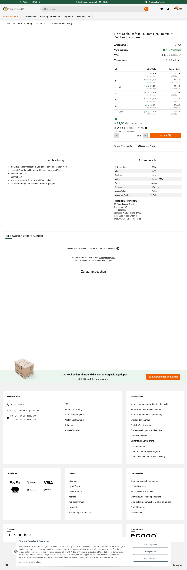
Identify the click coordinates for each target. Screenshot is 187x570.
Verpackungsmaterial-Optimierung (146, 414)
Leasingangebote (138, 446)
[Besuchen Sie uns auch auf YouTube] (20, 535)
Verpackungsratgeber (74, 414)
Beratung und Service (50, 16)
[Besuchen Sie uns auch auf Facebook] (9, 535)
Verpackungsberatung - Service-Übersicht (149, 404)
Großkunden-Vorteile (155, 2)
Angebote (68, 16)
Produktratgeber (138, 507)
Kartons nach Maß (139, 435)
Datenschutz (36, 562)
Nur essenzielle (150, 558)
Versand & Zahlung (73, 409)
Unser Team (74, 486)
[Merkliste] (161, 9)
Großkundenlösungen (140, 420)
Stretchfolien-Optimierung (142, 441)
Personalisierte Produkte (142, 491)
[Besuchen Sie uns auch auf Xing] (30, 535)
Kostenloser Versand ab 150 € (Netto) (148, 456)
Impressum (24, 562)
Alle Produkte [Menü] (10, 16)
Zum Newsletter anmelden (163, 376)
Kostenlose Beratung (74, 420)
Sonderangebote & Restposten (144, 481)
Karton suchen (29, 16)
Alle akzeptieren (150, 545)
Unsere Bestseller (138, 486)
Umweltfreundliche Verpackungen (146, 497)
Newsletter (73, 507)
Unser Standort (75, 491)
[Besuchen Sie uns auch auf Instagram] (14, 535)
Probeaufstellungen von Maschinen (147, 430)
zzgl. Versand (120, 131)
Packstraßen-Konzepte (141, 425)
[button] (168, 9)
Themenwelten (83, 16)
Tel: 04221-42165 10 (31, 2)
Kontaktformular (72, 430)
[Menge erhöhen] (145, 135)
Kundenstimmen (76, 502)
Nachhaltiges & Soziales (80, 512)
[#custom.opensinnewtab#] (144, 535)
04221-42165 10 (17, 404)
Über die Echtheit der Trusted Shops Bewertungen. (93, 260)
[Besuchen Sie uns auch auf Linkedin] (25, 535)
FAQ (66, 404)
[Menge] (127, 135)
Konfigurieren (150, 552)
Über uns (73, 481)
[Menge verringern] (116, 135)
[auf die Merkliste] (124, 146)
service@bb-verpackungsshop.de (24, 410)
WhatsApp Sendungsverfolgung (145, 451)
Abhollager (70, 425)
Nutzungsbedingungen (107, 258)
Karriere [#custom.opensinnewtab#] (72, 497)
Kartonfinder (136, 512)
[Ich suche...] (92, 9)
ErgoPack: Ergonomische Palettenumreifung (151, 502)
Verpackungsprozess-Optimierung (146, 409)
